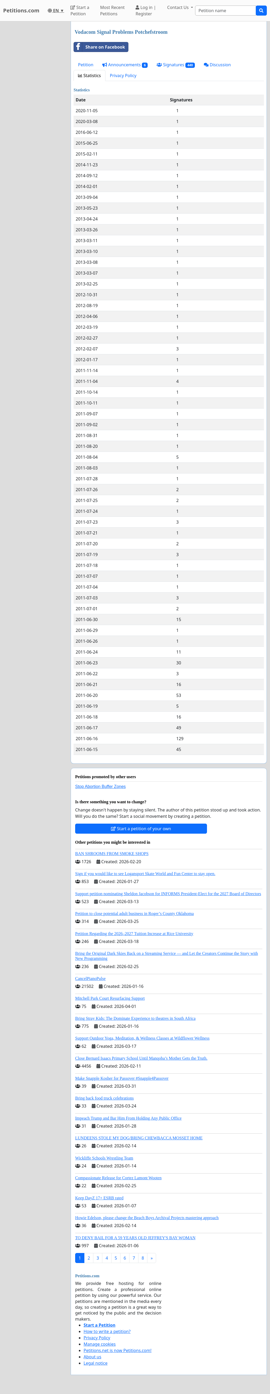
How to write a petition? (107, 1331)
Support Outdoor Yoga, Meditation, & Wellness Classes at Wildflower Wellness (142, 1038)
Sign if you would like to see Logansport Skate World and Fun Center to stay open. (145, 873)
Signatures (176, 65)
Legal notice (96, 1363)
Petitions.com (21, 10)
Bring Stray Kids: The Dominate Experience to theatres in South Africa (135, 1018)
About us (92, 1357)
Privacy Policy (123, 75)
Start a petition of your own (141, 829)
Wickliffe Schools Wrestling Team (104, 1158)
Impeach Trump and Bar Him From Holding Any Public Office (128, 1118)
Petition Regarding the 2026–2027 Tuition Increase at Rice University (134, 933)
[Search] (225, 11)
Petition (85, 65)
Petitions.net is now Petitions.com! (117, 1350)
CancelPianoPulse (90, 978)
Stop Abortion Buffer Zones (100, 786)
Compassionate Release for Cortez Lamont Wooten (118, 1178)
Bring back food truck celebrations (104, 1098)
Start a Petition (79, 10)
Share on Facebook (99, 47)
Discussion (217, 65)
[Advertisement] (33, 100)
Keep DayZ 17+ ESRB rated (99, 1198)
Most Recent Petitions (112, 10)
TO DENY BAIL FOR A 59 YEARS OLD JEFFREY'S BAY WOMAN (135, 1238)
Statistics (89, 75)
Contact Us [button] (178, 7)
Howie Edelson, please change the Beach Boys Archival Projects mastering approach (147, 1217)
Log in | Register (146, 10)
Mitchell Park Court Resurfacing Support (110, 998)
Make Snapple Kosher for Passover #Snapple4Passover (121, 1078)
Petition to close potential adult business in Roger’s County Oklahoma (134, 913)
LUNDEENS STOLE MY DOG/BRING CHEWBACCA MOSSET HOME (138, 1138)
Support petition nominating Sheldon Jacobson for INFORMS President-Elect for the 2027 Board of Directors (168, 893)
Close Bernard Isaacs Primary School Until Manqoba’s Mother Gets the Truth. (141, 1058)
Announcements (125, 65)
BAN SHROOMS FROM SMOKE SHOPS (111, 853)
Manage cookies (100, 1344)
